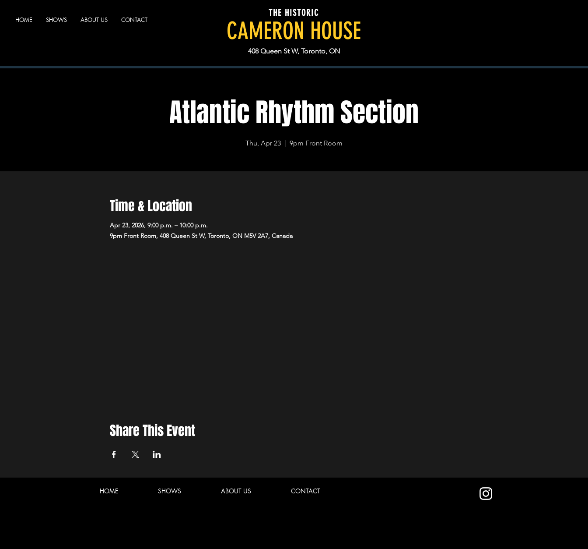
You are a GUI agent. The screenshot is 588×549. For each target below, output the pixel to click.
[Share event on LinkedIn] (157, 454)
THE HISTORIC (294, 12)
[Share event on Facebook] (114, 454)
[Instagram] (485, 493)
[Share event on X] (135, 454)
